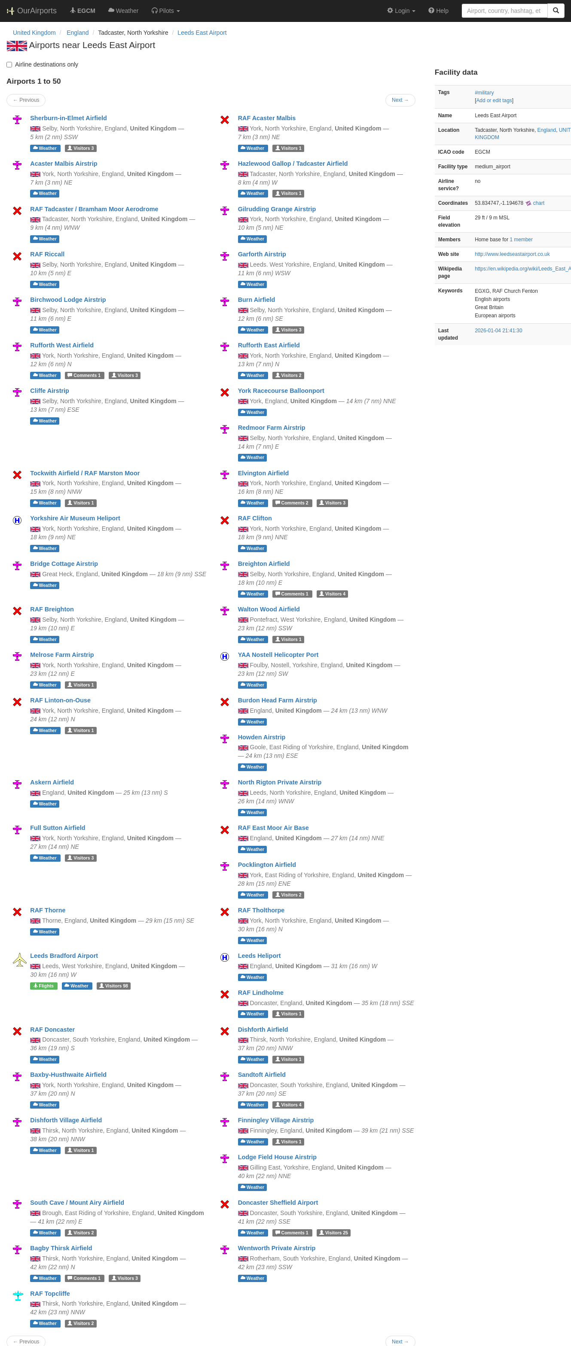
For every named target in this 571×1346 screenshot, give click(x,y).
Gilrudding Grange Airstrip (277, 209)
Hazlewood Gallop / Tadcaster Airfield (293, 163)
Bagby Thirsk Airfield (61, 1248)
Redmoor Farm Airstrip (271, 427)
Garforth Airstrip (262, 254)
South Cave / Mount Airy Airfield (77, 1202)
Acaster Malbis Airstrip (63, 163)
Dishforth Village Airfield (66, 1120)
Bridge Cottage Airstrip (64, 563)
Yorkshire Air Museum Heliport (75, 518)
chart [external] (535, 203)
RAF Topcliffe (50, 1293)
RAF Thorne (47, 910)
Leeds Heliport (259, 955)
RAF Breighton (52, 609)
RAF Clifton (255, 518)
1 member (521, 240)
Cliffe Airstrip (49, 390)
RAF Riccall (47, 254)
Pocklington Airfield (267, 864)
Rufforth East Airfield (269, 345)
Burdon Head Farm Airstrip (277, 700)
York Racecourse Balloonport (281, 390)
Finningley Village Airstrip (276, 1120)
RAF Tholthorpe (261, 910)
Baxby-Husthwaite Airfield (68, 1074)
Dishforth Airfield (263, 1029)
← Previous (26, 100)
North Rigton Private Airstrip (280, 782)
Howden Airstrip (262, 737)
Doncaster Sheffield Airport (278, 1202)
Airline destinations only (42, 64)
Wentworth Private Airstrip (277, 1248)
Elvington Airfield (263, 473)
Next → (400, 100)
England (546, 130)
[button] (165, 10)
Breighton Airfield (264, 563)
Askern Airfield (52, 782)
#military (484, 93)
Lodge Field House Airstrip (277, 1157)
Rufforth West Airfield (62, 345)
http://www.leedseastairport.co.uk (512, 254)
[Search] (556, 10)
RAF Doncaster (52, 1029)
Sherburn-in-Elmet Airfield (68, 118)
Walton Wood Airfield (269, 609)
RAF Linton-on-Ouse (60, 700)
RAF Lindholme (261, 992)
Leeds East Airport (201, 32)
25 (333, 1232)
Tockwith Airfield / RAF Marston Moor (85, 473)
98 (113, 985)
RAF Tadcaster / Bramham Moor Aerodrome (94, 209)
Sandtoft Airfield (262, 1074)
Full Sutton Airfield (57, 827)
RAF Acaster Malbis (267, 118)
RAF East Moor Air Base (273, 827)
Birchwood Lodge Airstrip (68, 299)
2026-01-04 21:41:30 (498, 331)
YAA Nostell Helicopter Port (278, 654)
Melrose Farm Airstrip (62, 654)
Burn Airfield (256, 299)
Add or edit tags (494, 100)
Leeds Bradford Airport (64, 955)
